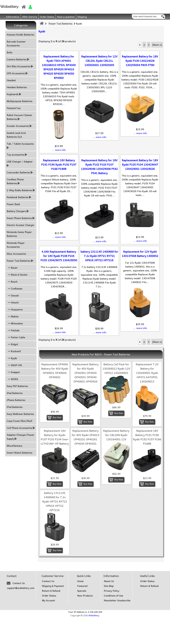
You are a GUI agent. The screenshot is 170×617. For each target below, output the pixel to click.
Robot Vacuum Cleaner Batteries (19, 117)
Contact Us (18, 583)
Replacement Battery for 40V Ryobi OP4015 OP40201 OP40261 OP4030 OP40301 (85, 437)
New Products (85, 595)
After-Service (29, 17)
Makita (12, 316)
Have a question (66, 17)
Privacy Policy (111, 590)
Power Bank (13, 204)
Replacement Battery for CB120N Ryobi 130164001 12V (116, 435)
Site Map (109, 586)
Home (80, 581)
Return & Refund (51, 590)
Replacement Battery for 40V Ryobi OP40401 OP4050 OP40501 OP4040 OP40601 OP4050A (85, 373)
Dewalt (13, 295)
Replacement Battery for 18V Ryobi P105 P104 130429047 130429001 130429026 (140, 164)
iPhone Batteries (16, 400)
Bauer (12, 268)
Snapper (13, 372)
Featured (82, 586)
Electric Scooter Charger (20, 225)
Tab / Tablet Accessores (20, 145)
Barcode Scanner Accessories (16, 43)
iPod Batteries (15, 407)
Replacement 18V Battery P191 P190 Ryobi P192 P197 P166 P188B (58, 164)
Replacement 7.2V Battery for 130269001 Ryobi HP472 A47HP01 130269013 (147, 373)
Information (12, 17)
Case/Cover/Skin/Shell (19, 421)
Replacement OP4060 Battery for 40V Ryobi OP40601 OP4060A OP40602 (54, 370)
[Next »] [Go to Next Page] (157, 45)
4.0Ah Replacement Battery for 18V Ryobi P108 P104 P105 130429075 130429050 (58, 255)
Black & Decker (17, 274)
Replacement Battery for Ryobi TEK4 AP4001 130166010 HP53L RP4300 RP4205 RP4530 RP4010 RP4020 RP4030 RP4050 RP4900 (59, 67)
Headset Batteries (17, 87)
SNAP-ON (14, 365)
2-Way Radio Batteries (21, 190)
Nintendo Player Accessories (16, 245)
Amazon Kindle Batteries (20, 34)
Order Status (47, 17)
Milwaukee (15, 323)
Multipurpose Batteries (19, 101)
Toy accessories (17, 154)
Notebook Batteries (19, 197)
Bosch (12, 281)
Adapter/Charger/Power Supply (20, 437)
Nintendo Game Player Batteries (19, 234)
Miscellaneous (14, 446)
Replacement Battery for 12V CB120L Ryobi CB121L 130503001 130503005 (99, 60)
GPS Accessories (17, 73)
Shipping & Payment (53, 586)
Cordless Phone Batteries (15, 181)
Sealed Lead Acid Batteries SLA (16, 135)
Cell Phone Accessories (21, 428)
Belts (9, 52)
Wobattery (93, 615)
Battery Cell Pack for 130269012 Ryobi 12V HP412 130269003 (116, 368)
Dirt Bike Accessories (20, 66)
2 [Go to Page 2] (144, 45)
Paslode (13, 330)
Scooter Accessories (19, 126)
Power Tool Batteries (60, 23)
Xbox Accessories (16, 254)
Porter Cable (16, 337)
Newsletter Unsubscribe (117, 600)
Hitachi (13, 302)
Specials (81, 590)
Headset (11, 80)
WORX (12, 379)
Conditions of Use (113, 595)
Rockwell (14, 351)
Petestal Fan (14, 108)
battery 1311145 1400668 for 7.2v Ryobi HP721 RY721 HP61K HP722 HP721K (99, 255)
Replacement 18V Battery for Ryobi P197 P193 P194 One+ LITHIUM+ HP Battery (55, 437)
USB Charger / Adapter (20, 163)
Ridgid (12, 344)
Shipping (82, 17)
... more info (59, 150)
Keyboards (14, 94)
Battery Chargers (18, 211)
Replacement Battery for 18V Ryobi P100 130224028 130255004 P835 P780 (140, 60)
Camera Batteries (18, 59)
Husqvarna (15, 309)
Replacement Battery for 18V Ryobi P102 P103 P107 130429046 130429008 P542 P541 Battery (99, 166)
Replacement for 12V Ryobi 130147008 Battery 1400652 (140, 253)
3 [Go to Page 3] (148, 45)
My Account (48, 600)
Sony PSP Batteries (17, 386)
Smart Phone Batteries (21, 218)
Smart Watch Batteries (19, 453)
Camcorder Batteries (20, 172)
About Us (109, 581)
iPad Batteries (15, 393)
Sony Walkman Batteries (20, 414)
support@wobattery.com (20, 588)
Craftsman (14, 288)
